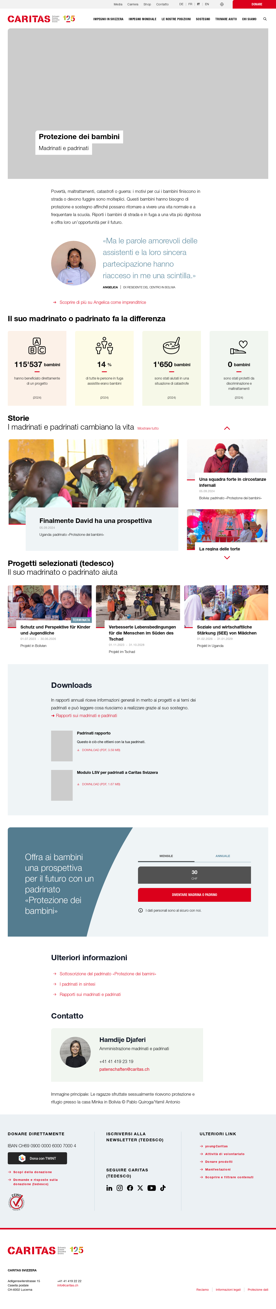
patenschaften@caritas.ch (124, 1069)
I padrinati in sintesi (77, 984)
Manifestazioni (215, 1169)
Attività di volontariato (222, 1154)
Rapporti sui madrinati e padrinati (90, 994)
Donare (257, 4)
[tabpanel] (194, 884)
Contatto (162, 4)
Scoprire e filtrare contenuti (227, 1177)
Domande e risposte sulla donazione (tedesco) (33, 1182)
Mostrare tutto (148, 428)
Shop (147, 4)
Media (118, 4)
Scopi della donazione (30, 1172)
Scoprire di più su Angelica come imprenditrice (103, 302)
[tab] (166, 858)
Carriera (132, 4)
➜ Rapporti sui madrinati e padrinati (84, 715)
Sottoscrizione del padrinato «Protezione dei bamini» (108, 973)
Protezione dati (258, 1289)
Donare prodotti (216, 1162)
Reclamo (202, 1289)
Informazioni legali (228, 1289)
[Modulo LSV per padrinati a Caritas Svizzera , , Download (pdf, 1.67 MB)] (126, 785)
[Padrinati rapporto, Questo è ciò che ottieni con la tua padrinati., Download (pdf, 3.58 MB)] (126, 746)
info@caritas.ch (67, 1285)
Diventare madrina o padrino (194, 895)
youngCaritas (214, 1146)
